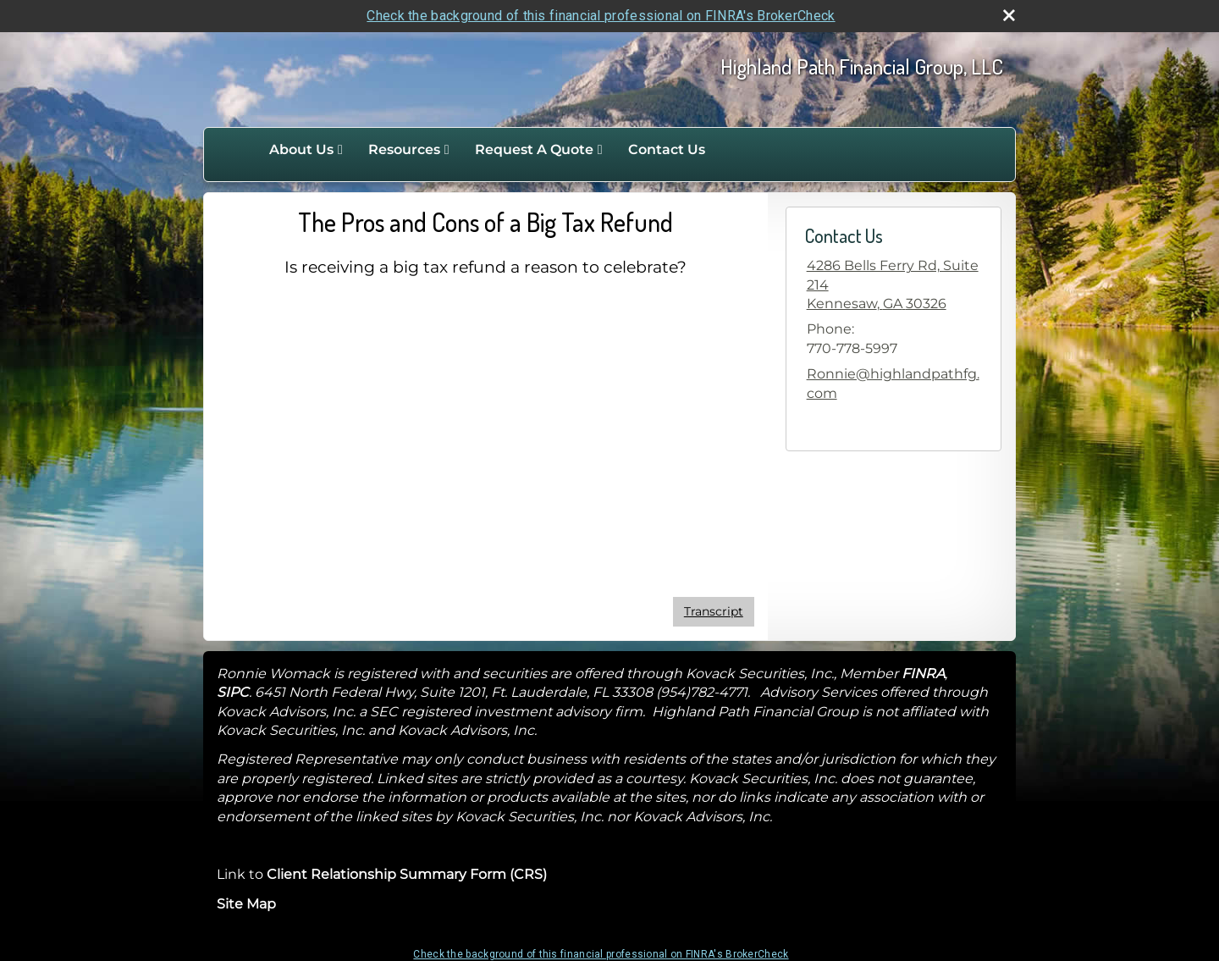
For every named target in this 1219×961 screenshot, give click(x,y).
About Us (301, 149)
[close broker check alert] (1009, 15)
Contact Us (666, 149)
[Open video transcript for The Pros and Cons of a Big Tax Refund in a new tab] (713, 612)
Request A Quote (534, 149)
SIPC (233, 692)
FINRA (923, 674)
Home (238, 150)
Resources (404, 149)
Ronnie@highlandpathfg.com (893, 383)
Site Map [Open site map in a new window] (246, 904)
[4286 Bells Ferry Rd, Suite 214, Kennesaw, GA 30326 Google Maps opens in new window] (893, 285)
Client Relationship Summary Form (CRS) (407, 874)
